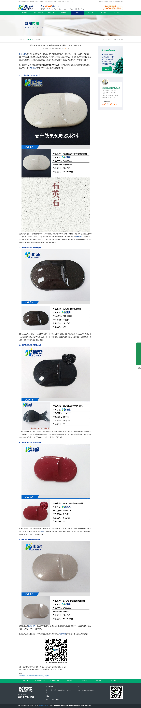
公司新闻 (21, 39)
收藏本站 (120, 1)
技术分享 (39, 39)
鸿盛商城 (90, 13)
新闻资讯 (77, 13)
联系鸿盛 (114, 1)
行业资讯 (30, 39)
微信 (47, 676)
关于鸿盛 (103, 13)
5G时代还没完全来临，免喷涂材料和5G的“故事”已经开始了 (44, 669)
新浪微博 (33, 676)
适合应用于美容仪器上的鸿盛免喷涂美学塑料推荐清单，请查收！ (46, 667)
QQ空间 (27, 676)
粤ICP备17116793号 (44, 705)
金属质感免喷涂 (50, 13)
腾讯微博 (39, 676)
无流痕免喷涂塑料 (37, 13)
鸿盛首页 (24, 13)
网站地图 (108, 1)
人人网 (44, 676)
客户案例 (64, 13)
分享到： (22, 676)
